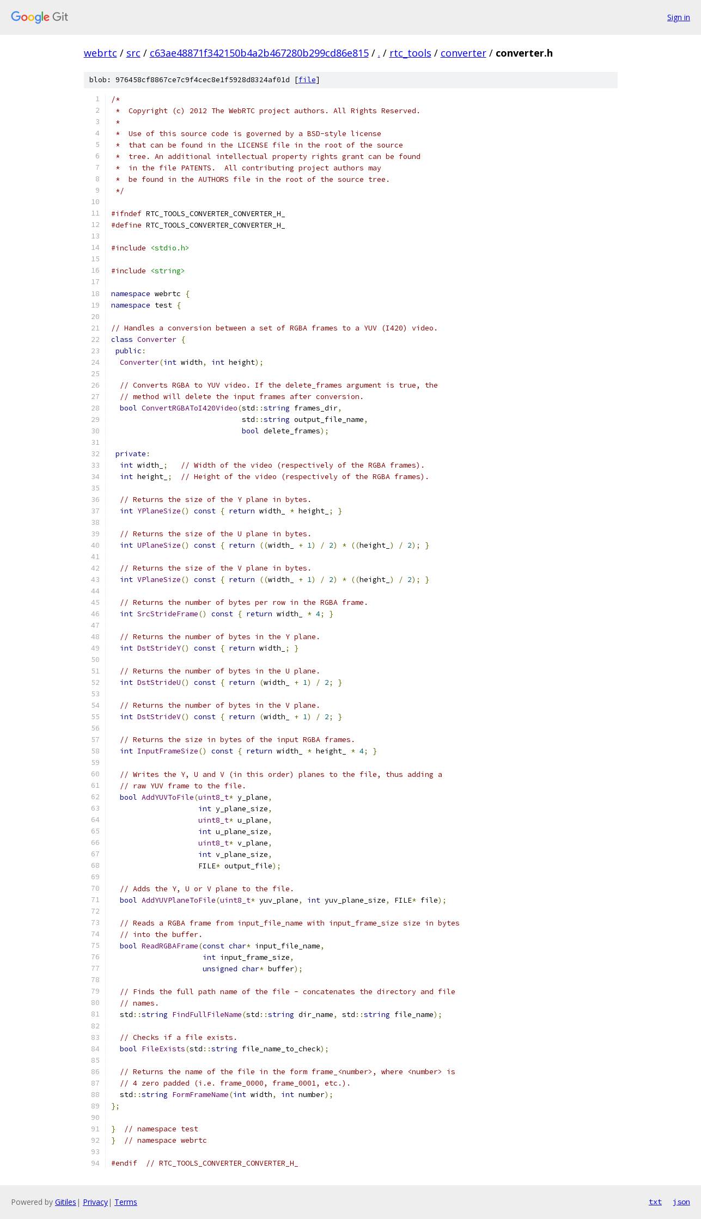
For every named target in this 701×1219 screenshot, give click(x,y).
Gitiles (65, 1202)
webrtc (100, 52)
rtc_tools (410, 52)
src (133, 52)
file (307, 79)
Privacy (95, 1202)
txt (655, 1201)
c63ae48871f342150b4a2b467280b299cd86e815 (259, 52)
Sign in (678, 17)
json (681, 1201)
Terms (125, 1202)
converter (463, 52)
